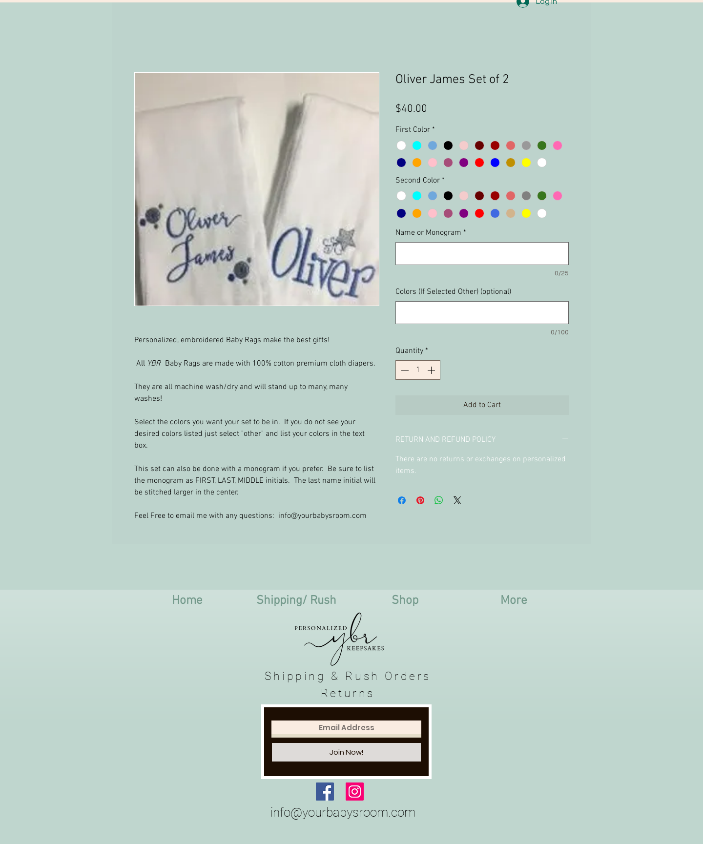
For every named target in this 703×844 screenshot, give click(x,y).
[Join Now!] (346, 752)
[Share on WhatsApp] (439, 500)
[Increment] (432, 370)
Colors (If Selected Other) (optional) (453, 292)
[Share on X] (457, 500)
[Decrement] (404, 370)
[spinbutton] (418, 370)
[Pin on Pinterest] (420, 500)
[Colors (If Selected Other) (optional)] (482, 313)
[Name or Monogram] (482, 254)
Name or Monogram (430, 233)
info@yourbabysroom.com (342, 812)
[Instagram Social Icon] (355, 791)
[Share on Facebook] (402, 500)
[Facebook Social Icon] (325, 791)
